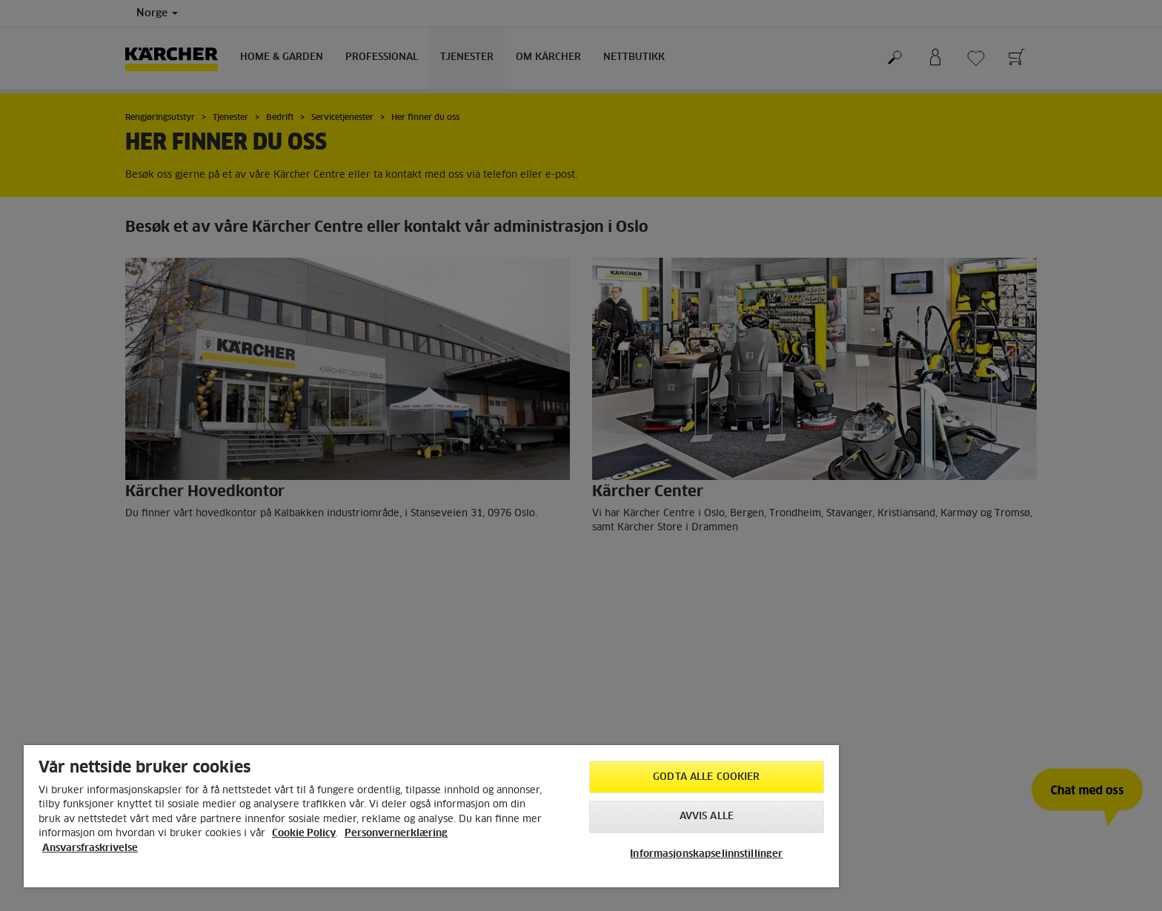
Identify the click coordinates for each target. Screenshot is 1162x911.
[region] (431, 816)
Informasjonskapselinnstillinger (706, 854)
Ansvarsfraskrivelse (90, 848)
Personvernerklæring (396, 833)
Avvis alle (707, 816)
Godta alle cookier (706, 777)
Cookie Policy (304, 833)
